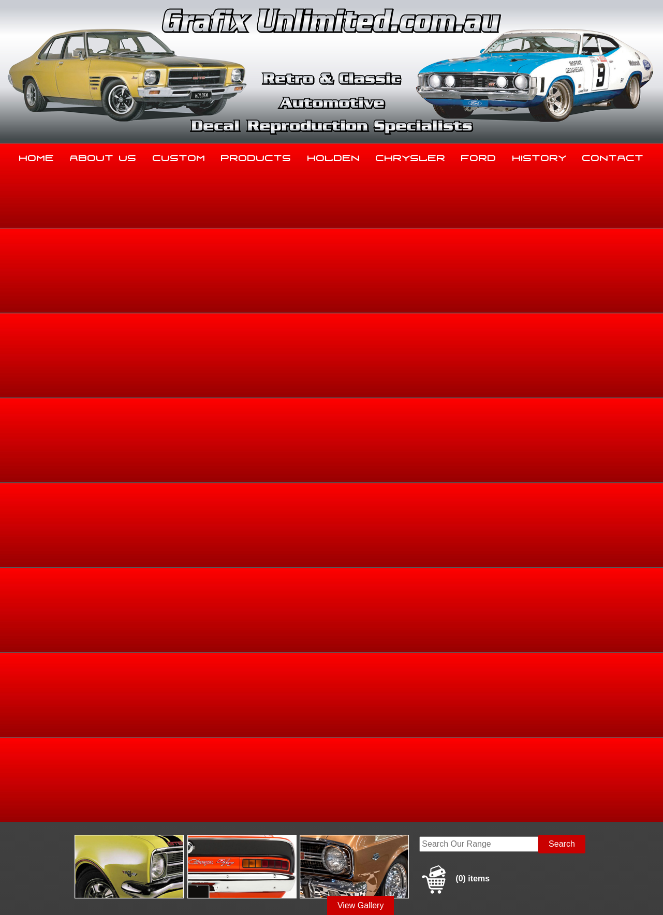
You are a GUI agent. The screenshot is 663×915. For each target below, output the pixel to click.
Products (256, 156)
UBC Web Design (337, 895)
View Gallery (360, 252)
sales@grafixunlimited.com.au (102, 836)
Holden (333, 156)
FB (586, 329)
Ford (478, 156)
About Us (103, 156)
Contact (613, 156)
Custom (179, 156)
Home (36, 156)
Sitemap (60, 895)
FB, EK (565, 329)
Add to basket (404, 451)
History (539, 156)
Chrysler (411, 156)
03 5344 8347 (72, 810)
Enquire (404, 474)
